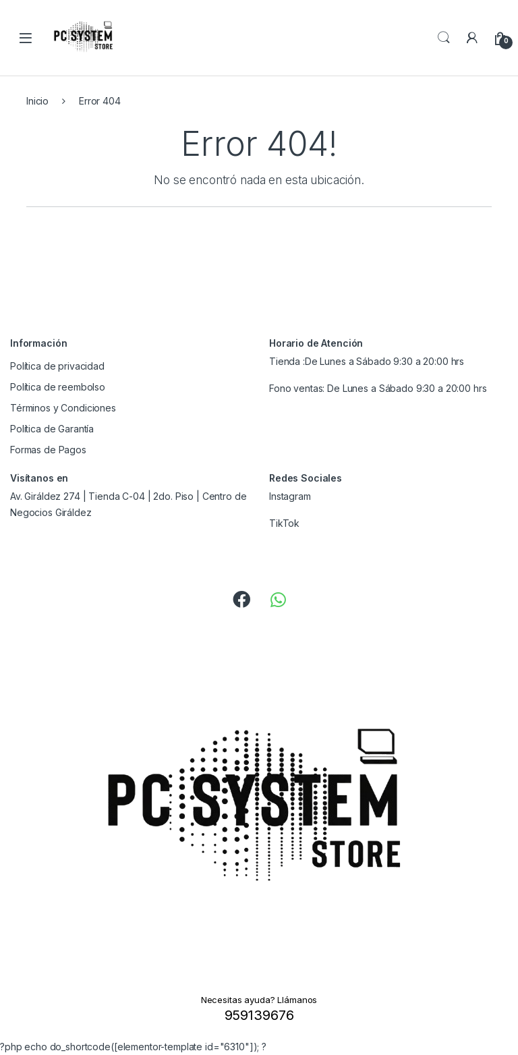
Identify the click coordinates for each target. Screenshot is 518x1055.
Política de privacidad (57, 366)
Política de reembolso (57, 387)
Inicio (37, 101)
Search (443, 37)
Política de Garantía (52, 428)
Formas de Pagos (48, 449)
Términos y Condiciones (63, 408)
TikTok (284, 523)
